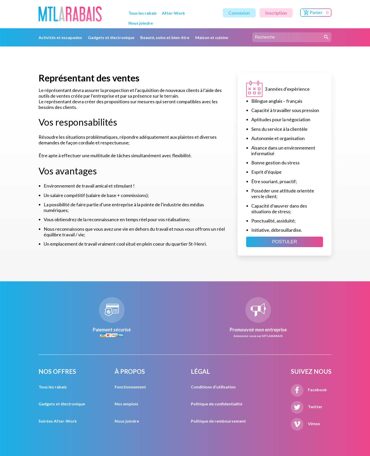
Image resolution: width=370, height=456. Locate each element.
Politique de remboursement (218, 420)
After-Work (173, 13)
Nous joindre (140, 23)
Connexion (239, 13)
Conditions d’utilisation (213, 386)
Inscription (276, 13)
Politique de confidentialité (216, 403)
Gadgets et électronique (111, 37)
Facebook (309, 389)
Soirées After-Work (58, 420)
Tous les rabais (142, 13)
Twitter (306, 406)
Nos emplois (126, 403)
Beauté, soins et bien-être (165, 37)
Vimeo (305, 423)
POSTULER (284, 241)
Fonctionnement (130, 386)
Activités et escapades (60, 37)
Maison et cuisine (211, 37)
